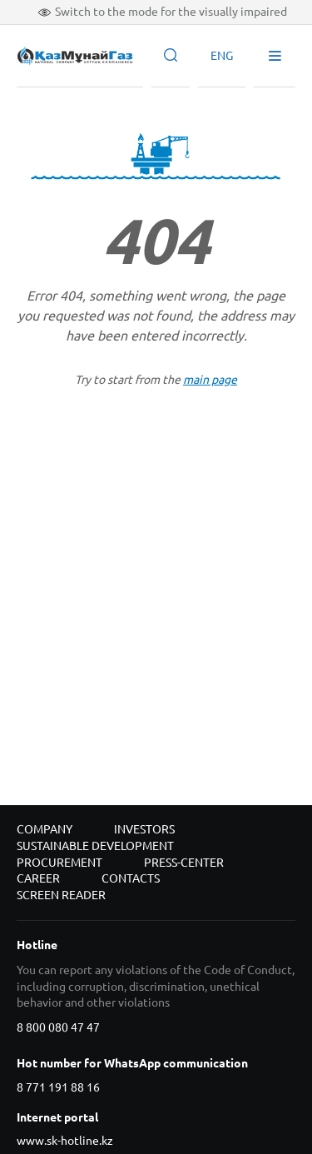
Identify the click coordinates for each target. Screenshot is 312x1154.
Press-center (184, 862)
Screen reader (61, 895)
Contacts (131, 878)
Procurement (59, 862)
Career (38, 878)
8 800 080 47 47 (58, 1027)
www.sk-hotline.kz (65, 1140)
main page (210, 379)
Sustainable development (95, 846)
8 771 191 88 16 (58, 1087)
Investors (144, 829)
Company (44, 829)
